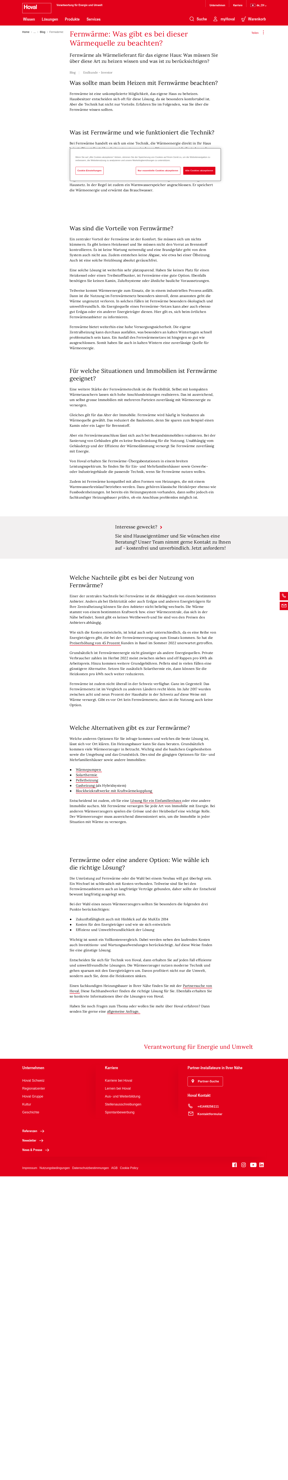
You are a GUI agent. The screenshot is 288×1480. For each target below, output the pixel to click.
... (34, 31)
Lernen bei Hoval (118, 1392)
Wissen (29, 19)
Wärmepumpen (89, 975)
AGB (114, 1471)
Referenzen (34, 1434)
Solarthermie (87, 981)
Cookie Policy (129, 1471)
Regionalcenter (33, 1392)
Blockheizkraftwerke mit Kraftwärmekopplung (114, 997)
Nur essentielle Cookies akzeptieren (158, 170)
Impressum (29, 1471)
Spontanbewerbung (119, 1416)
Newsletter (33, 1443)
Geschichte (30, 1416)
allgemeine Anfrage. (123, 1315)
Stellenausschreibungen (123, 1408)
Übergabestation (138, 261)
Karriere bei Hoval (118, 1384)
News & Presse (36, 1453)
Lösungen (50, 19)
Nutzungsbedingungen (55, 1471)
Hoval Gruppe (32, 1400)
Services (94, 19)
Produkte (72, 19)
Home (25, 31)
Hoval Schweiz (33, 1384)
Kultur (26, 1408)
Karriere (237, 5)
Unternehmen (217, 5)
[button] (205, 1385)
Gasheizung (86, 991)
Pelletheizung (87, 986)
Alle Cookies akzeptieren (199, 170)
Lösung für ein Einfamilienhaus (156, 1007)
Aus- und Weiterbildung (122, 1400)
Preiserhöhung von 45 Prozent (95, 849)
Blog (42, 31)
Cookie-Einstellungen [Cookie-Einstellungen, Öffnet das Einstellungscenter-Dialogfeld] (90, 170)
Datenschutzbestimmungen (90, 1471)
